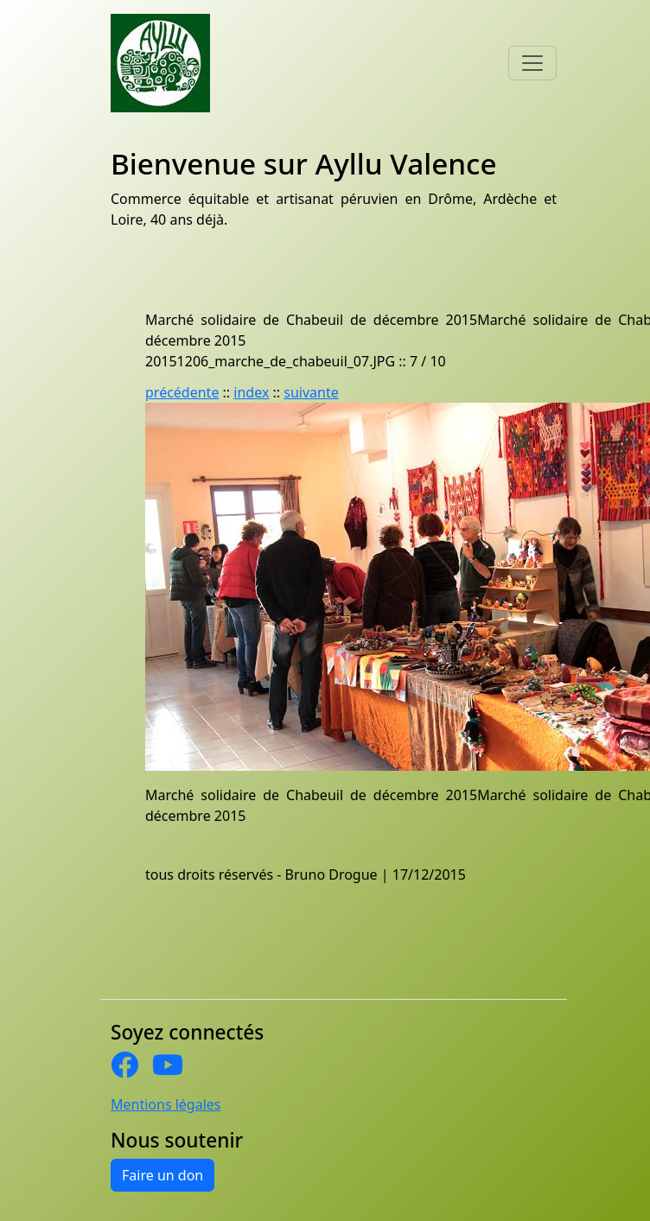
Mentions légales (166, 1104)
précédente (182, 392)
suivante (311, 392)
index (251, 392)
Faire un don (162, 1175)
